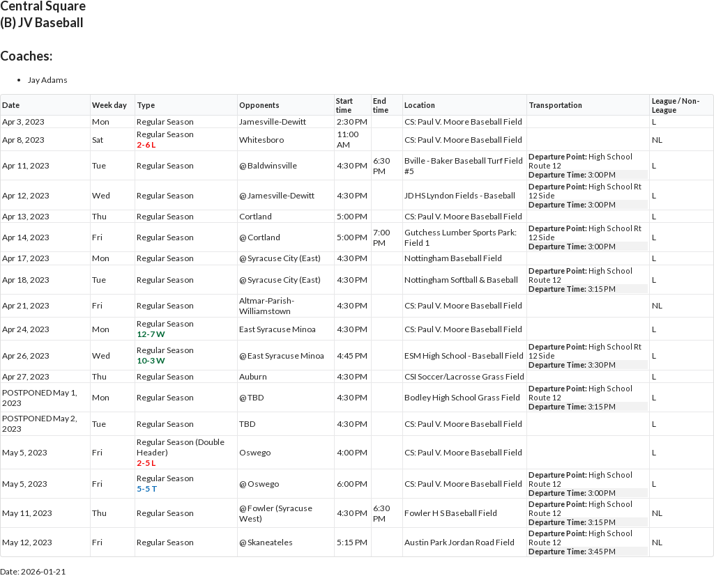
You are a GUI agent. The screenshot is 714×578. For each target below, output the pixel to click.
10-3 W (151, 360)
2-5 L (146, 463)
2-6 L (146, 144)
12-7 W (151, 334)
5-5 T (147, 488)
